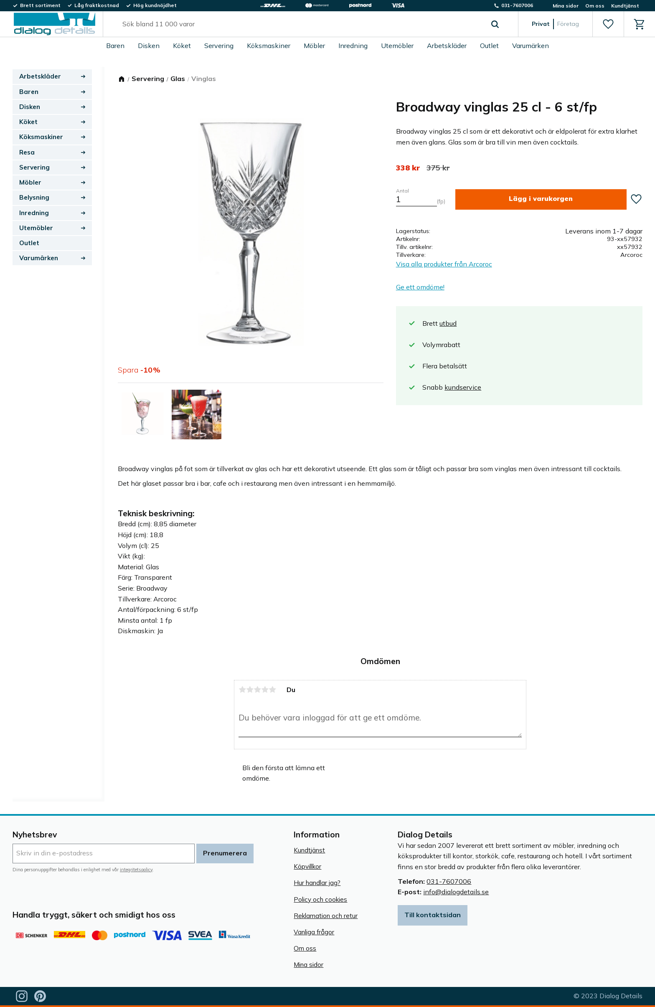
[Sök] (495, 24)
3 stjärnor (257, 689)
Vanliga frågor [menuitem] (314, 932)
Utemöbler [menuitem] (397, 45)
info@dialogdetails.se (456, 892)
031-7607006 (449, 881)
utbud (448, 323)
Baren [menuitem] (115, 45)
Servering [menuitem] (219, 45)
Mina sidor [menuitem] (566, 6)
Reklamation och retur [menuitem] (326, 916)
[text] (408, 168)
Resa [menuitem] (27, 152)
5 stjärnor (272, 689)
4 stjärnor (265, 689)
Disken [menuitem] (149, 45)
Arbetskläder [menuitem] (447, 45)
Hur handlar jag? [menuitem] (317, 883)
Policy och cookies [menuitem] (320, 899)
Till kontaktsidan (432, 915)
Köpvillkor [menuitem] (307, 866)
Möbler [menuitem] (314, 45)
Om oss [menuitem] (594, 6)
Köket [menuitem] (182, 45)
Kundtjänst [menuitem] (625, 6)
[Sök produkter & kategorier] (301, 24)
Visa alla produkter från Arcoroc (444, 264)
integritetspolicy (136, 870)
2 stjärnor (250, 689)
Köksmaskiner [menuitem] (268, 45)
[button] (608, 24)
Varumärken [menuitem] (530, 45)
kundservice (462, 387)
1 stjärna (242, 689)
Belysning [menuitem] (34, 197)
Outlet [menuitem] (489, 45)
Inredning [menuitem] (353, 45)
